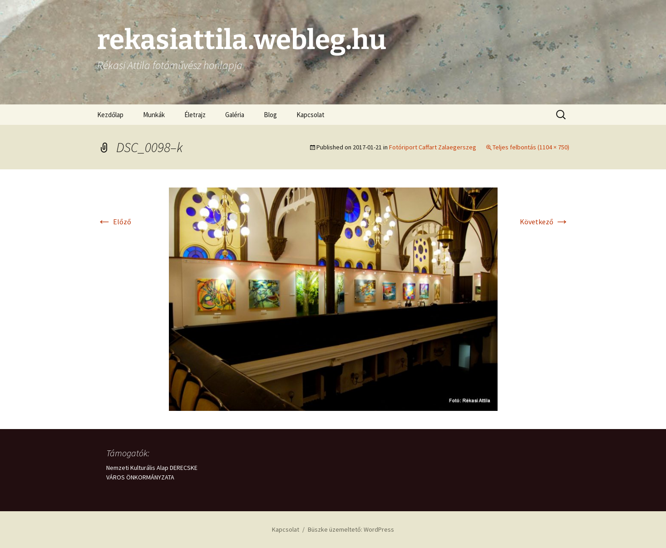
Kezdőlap (110, 114)
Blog (270, 114)
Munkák (154, 114)
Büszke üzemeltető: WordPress (351, 529)
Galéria (234, 114)
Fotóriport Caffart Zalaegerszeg (432, 147)
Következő (544, 221)
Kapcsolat (310, 114)
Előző (114, 221)
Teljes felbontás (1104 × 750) (531, 147)
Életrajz (195, 114)
